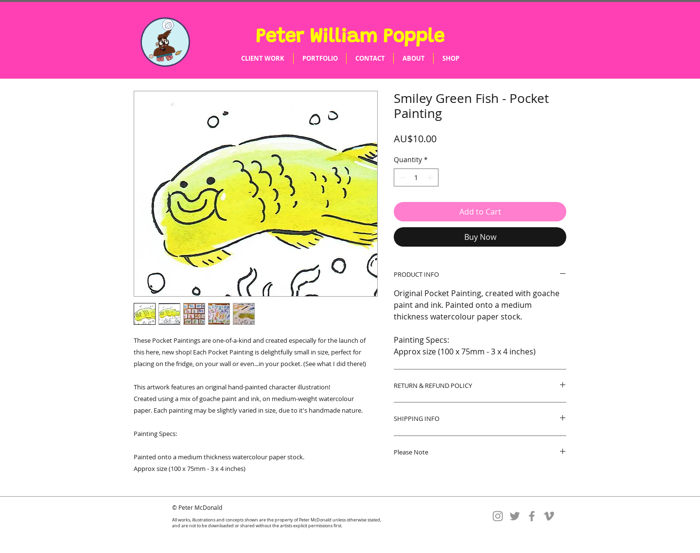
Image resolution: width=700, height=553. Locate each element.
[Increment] (431, 177)
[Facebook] (532, 516)
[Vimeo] (549, 516)
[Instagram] (498, 516)
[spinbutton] (416, 177)
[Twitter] (515, 516)
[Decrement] (401, 177)
